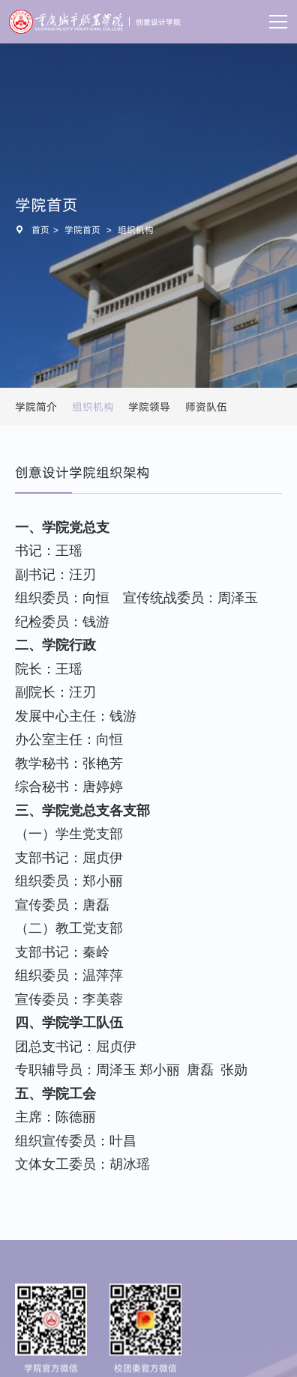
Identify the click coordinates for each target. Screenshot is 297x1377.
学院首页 (82, 229)
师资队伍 (206, 406)
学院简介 (36, 406)
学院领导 (149, 406)
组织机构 (136, 229)
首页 (41, 229)
